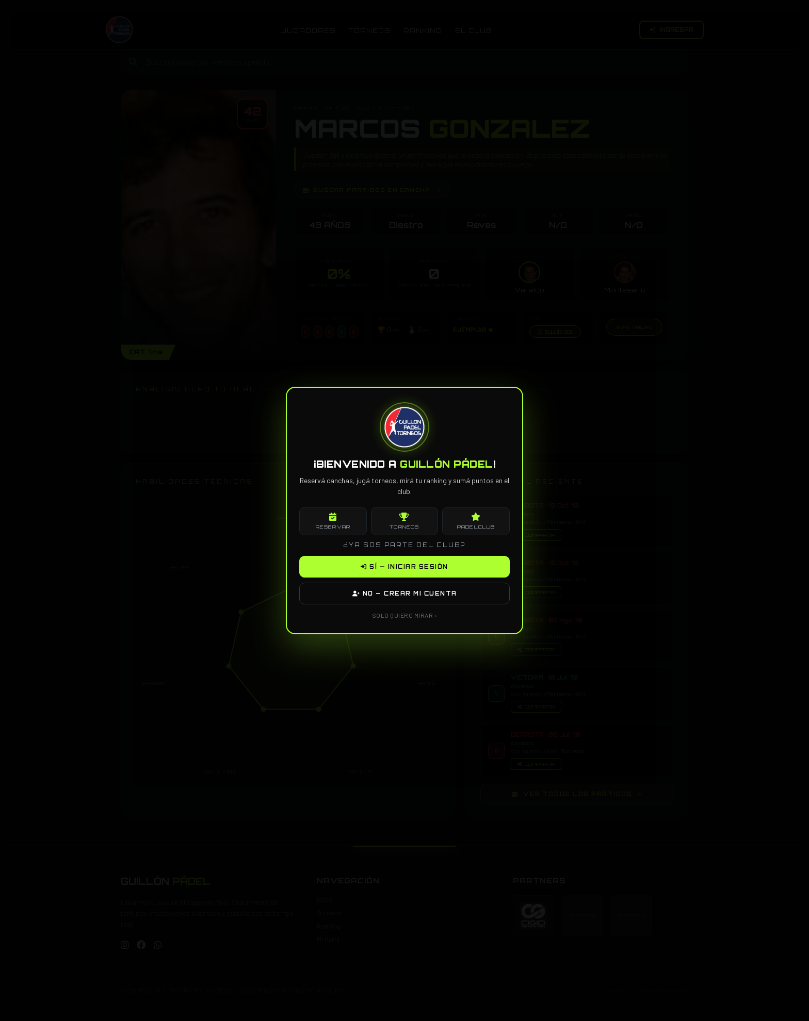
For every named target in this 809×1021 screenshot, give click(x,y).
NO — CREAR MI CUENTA (404, 593)
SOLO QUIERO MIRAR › (405, 615)
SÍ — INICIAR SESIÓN (404, 566)
